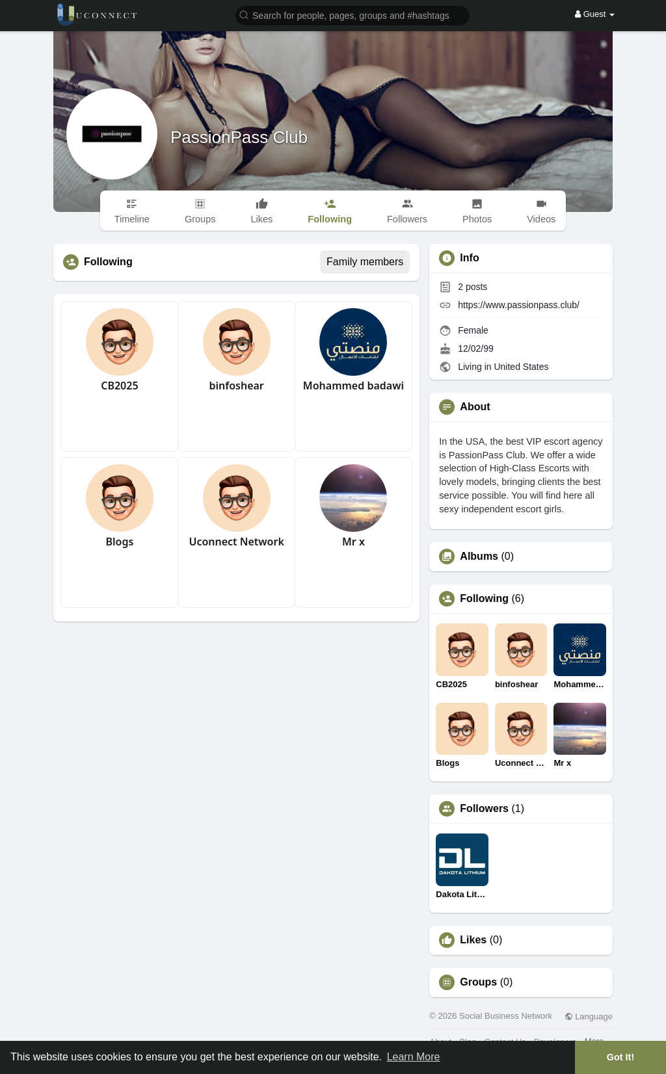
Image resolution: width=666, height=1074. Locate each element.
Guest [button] (595, 14)
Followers (484, 809)
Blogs (119, 541)
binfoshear (236, 385)
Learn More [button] (413, 1056)
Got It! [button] (620, 1057)
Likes (473, 940)
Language (589, 1016)
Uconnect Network (236, 541)
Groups (478, 982)
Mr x (353, 541)
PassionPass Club (239, 137)
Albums (479, 556)
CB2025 (119, 385)
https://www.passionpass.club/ (518, 305)
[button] (352, 14)
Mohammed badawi (353, 385)
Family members (364, 261)
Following (484, 599)
